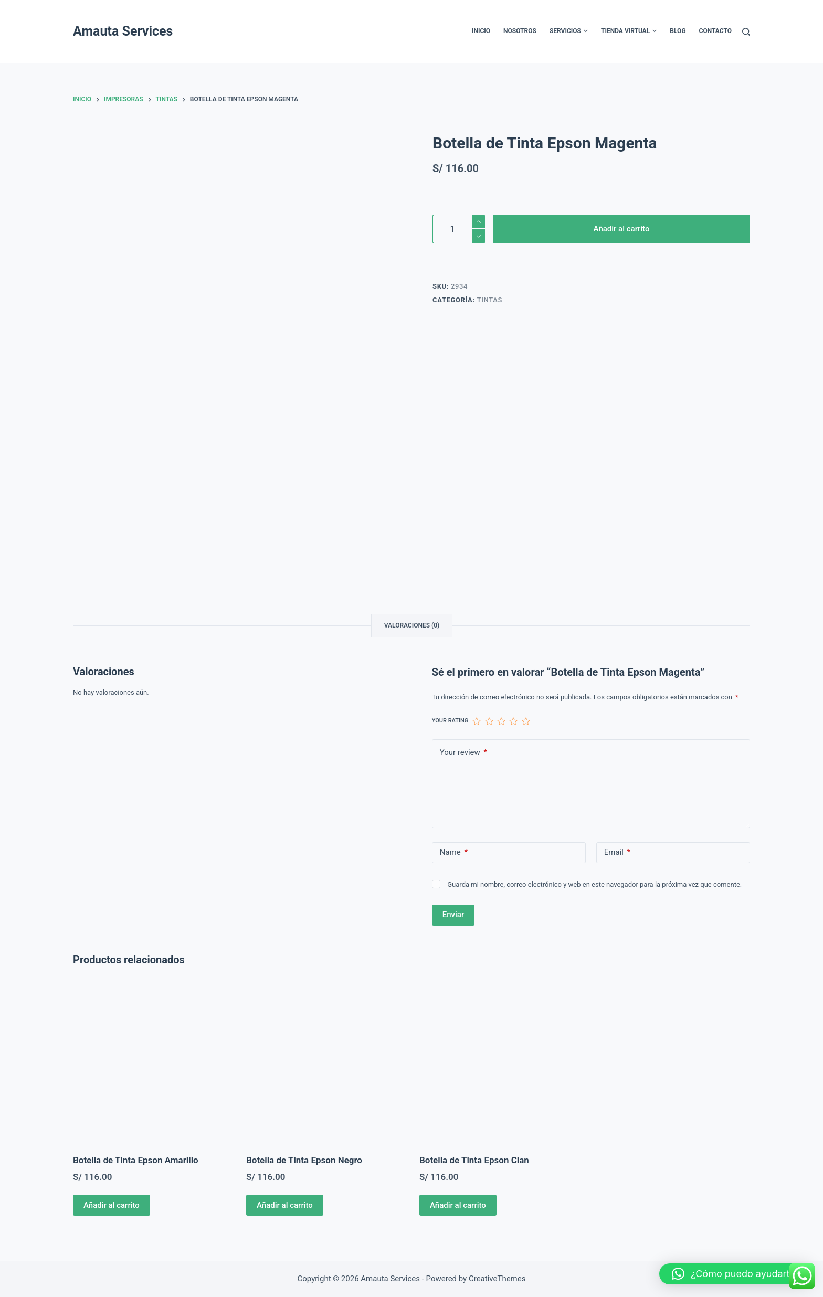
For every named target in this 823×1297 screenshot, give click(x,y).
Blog (677, 31)
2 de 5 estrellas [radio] (489, 721)
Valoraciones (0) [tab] (412, 625)
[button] (736, 1273)
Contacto (715, 31)
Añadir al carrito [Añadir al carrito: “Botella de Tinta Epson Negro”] (285, 1205)
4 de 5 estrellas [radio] (513, 721)
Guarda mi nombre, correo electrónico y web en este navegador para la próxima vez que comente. (594, 884)
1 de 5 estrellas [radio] (476, 721)
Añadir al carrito (622, 228)
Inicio (481, 31)
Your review (463, 752)
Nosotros (519, 31)
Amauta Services (123, 31)
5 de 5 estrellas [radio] (526, 721)
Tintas (489, 300)
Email (617, 852)
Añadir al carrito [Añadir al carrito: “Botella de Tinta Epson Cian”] (458, 1205)
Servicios (569, 31)
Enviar (453, 914)
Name (454, 852)
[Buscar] (746, 32)
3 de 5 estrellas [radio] (501, 721)
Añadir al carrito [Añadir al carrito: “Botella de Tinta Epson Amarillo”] (111, 1205)
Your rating (450, 720)
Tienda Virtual (629, 31)
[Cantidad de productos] (458, 229)
